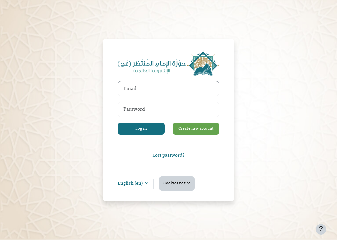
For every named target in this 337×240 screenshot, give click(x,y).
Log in (141, 128)
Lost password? (168, 155)
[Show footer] (321, 229)
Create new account (196, 128)
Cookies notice (176, 183)
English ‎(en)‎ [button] (131, 183)
